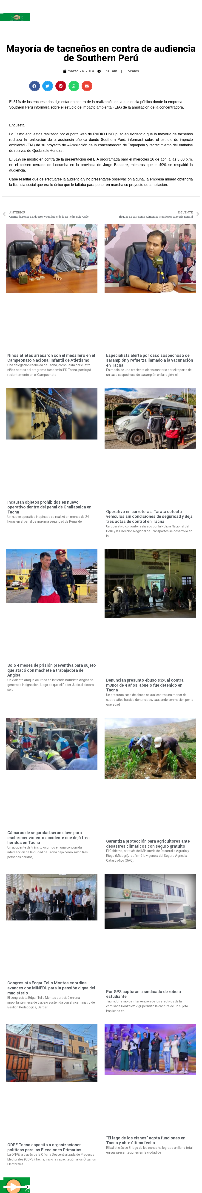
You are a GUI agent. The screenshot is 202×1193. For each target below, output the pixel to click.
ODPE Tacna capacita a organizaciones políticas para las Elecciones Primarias (44, 1147)
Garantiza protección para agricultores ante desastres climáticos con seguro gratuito (148, 844)
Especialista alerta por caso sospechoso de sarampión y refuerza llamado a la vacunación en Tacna (149, 360)
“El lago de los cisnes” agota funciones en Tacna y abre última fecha (145, 1140)
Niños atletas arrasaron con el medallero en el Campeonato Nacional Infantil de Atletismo (51, 358)
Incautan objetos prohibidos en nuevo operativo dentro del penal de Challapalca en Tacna (49, 507)
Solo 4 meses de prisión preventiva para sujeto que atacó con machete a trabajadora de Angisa (51, 670)
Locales (132, 71)
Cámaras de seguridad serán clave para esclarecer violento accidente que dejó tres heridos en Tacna (48, 837)
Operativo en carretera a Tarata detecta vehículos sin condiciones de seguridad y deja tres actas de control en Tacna (149, 516)
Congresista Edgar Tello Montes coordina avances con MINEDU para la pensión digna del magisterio (51, 987)
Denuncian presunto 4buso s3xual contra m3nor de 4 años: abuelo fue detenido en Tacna (145, 685)
